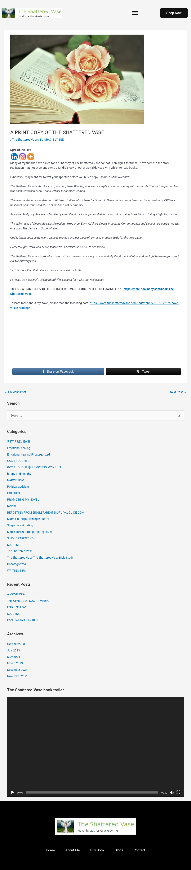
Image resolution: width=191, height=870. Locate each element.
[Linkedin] (14, 156)
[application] (95, 747)
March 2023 (15, 663)
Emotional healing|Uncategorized (28, 454)
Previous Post (15, 392)
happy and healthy (19, 473)
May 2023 (13, 656)
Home (50, 850)
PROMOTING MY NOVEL (23, 499)
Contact (139, 850)
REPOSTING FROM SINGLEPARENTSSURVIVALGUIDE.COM (45, 512)
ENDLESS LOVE (17, 607)
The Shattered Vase (24, 139)
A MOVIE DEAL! (17, 594)
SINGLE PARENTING (20, 538)
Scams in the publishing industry (28, 518)
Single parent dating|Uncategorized (30, 531)
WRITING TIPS (16, 570)
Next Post (178, 392)
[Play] (12, 792)
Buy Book (97, 850)
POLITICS (13, 493)
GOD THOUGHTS (18, 460)
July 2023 (13, 650)
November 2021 (17, 676)
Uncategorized (16, 564)
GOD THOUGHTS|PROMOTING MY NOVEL (34, 467)
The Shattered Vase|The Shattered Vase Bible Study (40, 557)
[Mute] (172, 792)
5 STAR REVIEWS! (18, 441)
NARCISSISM (15, 480)
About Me (72, 850)
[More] (30, 156)
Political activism (18, 486)
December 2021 (17, 669)
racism (11, 506)
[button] (135, 13)
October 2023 (16, 644)
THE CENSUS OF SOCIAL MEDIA (28, 600)
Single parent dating (20, 525)
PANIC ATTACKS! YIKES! (22, 620)
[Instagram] (22, 156)
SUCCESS (13, 544)
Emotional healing (18, 448)
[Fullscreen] (178, 792)
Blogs (119, 850)
